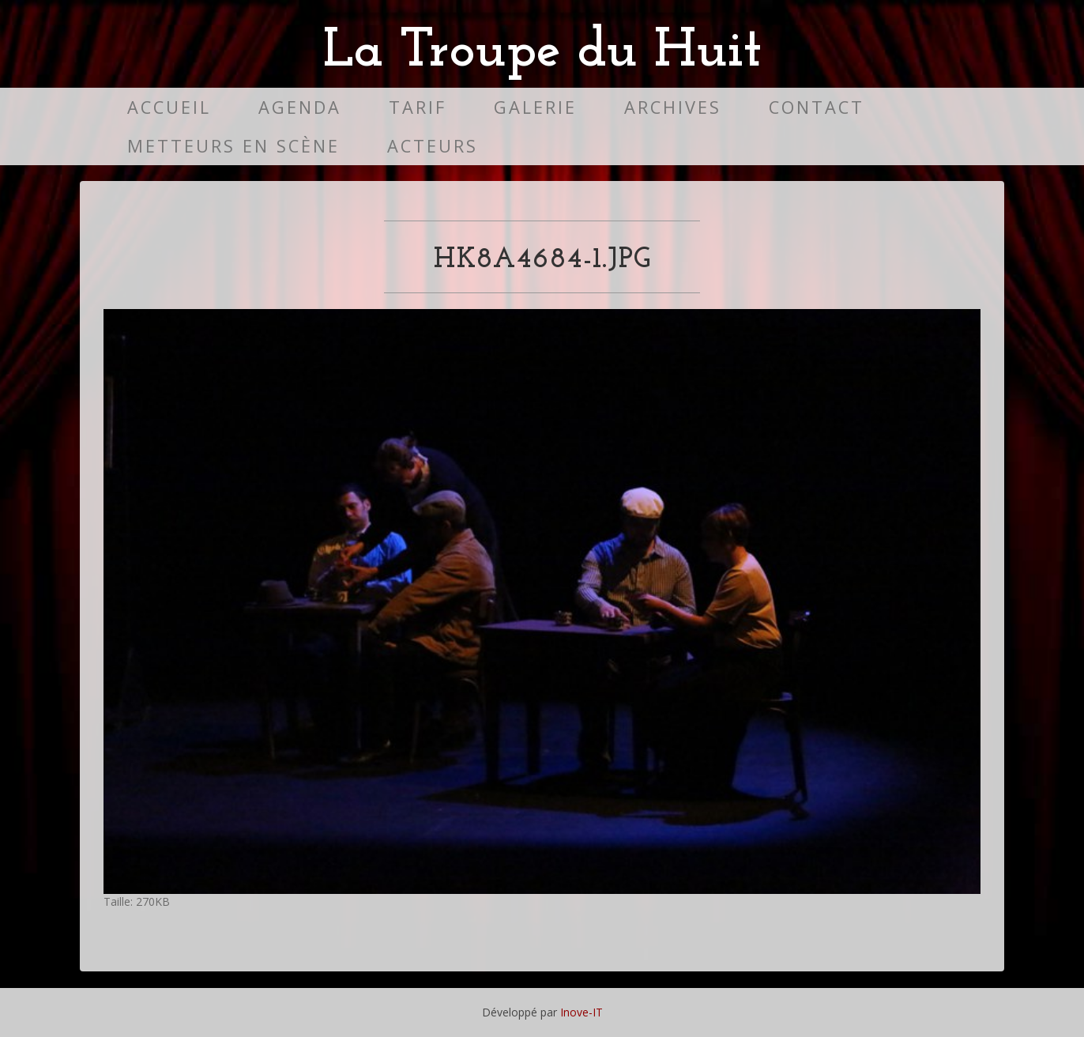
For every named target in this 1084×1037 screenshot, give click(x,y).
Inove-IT (581, 1012)
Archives (672, 107)
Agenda (299, 107)
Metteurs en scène (233, 145)
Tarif (417, 107)
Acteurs (432, 145)
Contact (816, 107)
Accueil (169, 107)
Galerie (535, 107)
